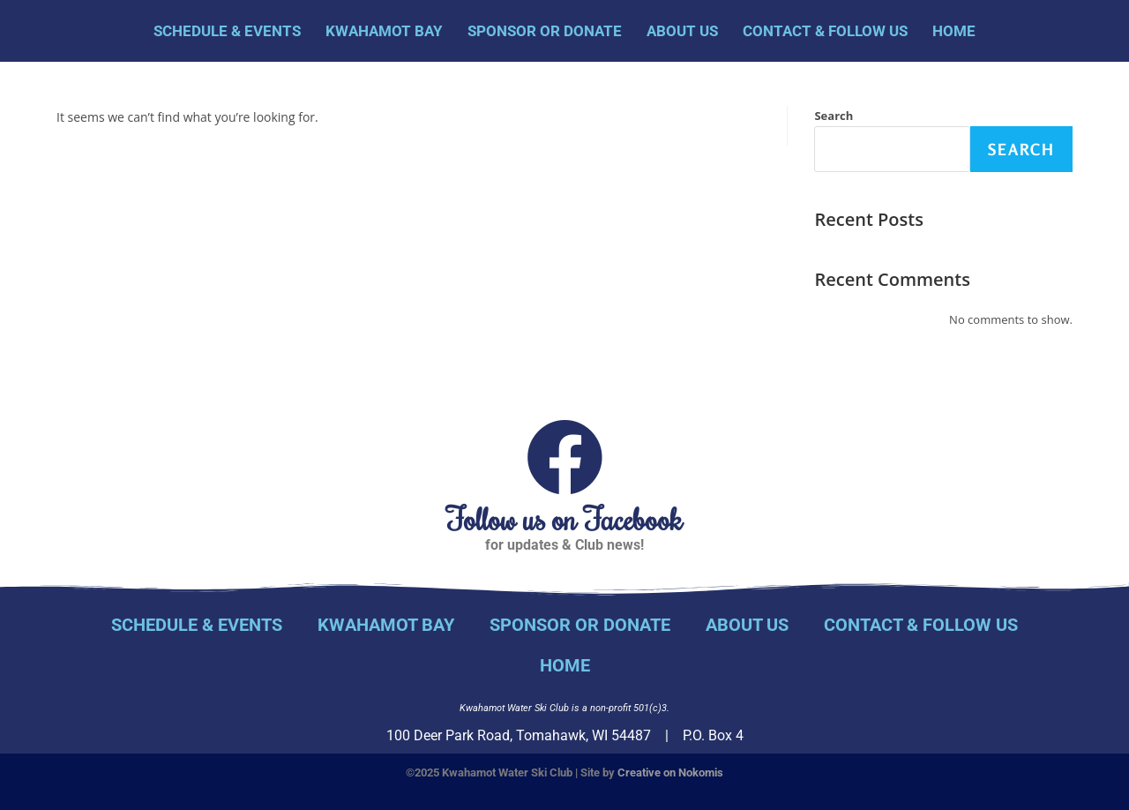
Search (833, 116)
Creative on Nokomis (670, 772)
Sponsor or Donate (544, 31)
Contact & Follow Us (825, 31)
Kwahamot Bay (384, 31)
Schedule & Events (227, 31)
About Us (682, 31)
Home (954, 31)
